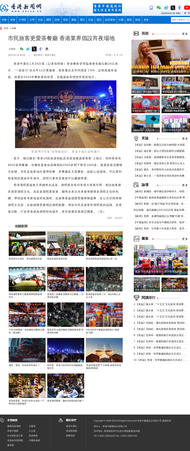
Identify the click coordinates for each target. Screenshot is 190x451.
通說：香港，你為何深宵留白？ (24, 365)
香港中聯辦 (12, 431)
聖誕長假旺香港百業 (57, 258)
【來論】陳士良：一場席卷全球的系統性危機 (159, 175)
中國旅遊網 (34, 440)
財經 (57, 19)
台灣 (32, 19)
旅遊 (137, 19)
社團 (121, 19)
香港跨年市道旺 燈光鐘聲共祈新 (25, 258)
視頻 (65, 19)
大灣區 (22, 19)
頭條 (4, 19)
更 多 (185, 33)
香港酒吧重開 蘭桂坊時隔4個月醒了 (65, 400)
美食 (146, 19)
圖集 (73, 19)
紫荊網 (10, 445)
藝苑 (129, 19)
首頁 (6, 28)
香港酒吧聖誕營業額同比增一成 (101, 258)
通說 (99, 19)
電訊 (82, 19)
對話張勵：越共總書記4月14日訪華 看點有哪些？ (161, 210)
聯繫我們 (70, 435)
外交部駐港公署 (15, 435)
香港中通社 (71, 426)
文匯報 (32, 426)
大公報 (32, 431)
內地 (40, 19)
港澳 (12, 19)
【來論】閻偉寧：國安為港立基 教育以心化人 (159, 163)
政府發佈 (110, 19)
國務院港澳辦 (14, 426)
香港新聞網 (71, 431)
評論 (90, 19)
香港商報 (33, 435)
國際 (48, 19)
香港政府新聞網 (15, 440)
